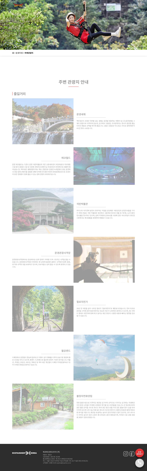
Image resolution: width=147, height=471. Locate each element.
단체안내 (89, 6)
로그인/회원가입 (128, 6)
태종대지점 (70, 6)
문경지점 (51, 6)
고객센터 (109, 6)
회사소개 (31, 6)
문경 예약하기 (140, 453)
